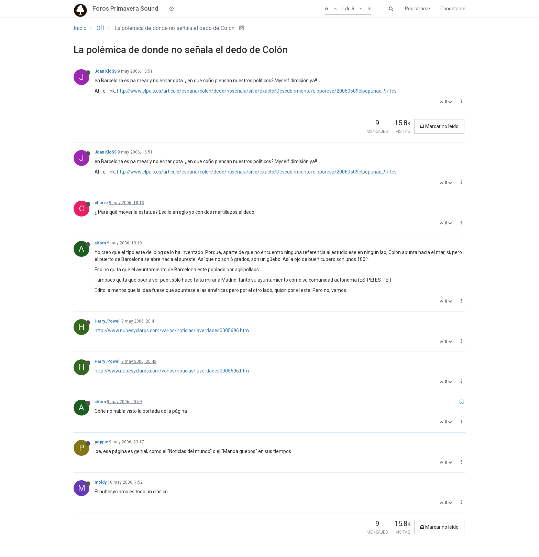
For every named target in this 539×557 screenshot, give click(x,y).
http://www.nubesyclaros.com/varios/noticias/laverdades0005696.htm (172, 330)
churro (101, 202)
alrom (100, 243)
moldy (101, 482)
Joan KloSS (106, 71)
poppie (101, 442)
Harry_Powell (107, 321)
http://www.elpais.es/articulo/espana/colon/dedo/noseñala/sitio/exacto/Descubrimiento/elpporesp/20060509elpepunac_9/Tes (257, 91)
